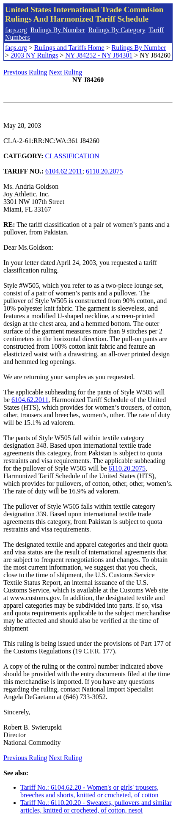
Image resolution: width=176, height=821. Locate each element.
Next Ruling (65, 72)
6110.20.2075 (104, 171)
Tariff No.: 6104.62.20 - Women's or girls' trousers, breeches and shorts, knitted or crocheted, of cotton (89, 791)
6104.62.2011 (63, 171)
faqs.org (16, 29)
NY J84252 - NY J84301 (98, 55)
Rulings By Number (57, 29)
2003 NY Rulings (34, 55)
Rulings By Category (117, 29)
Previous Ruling (25, 72)
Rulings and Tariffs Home (69, 47)
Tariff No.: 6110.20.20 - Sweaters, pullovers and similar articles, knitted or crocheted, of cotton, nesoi (95, 806)
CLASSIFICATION (72, 156)
